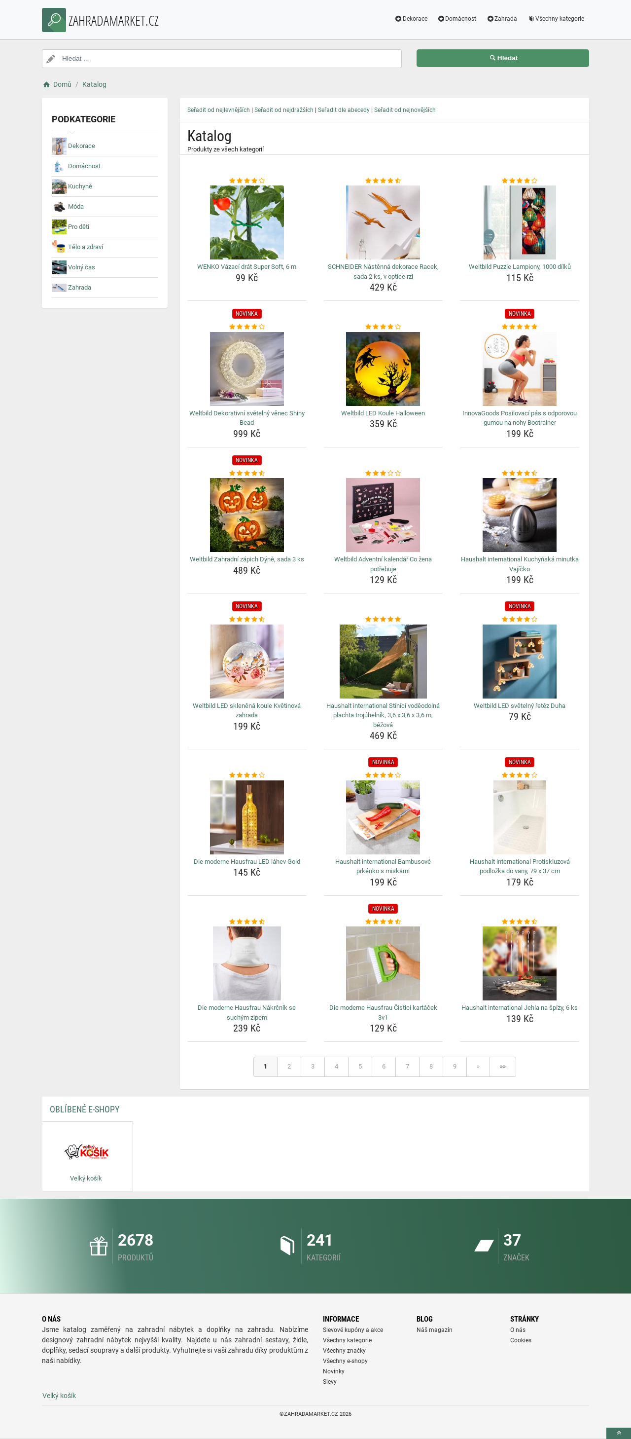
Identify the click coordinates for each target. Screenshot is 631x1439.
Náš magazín (435, 1330)
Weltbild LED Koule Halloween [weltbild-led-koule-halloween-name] (383, 413)
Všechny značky (344, 1350)
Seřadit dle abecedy (344, 110)
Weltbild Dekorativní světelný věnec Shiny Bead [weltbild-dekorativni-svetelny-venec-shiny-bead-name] (247, 418)
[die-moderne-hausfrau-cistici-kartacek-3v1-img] (383, 963)
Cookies (520, 1340)
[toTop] (618, 1433)
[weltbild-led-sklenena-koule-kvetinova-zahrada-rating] (247, 620)
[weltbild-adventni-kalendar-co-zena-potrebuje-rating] (383, 474)
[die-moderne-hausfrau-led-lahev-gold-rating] (247, 775)
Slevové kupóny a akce (353, 1330)
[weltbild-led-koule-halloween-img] (383, 369)
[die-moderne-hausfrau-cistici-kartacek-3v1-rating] (383, 922)
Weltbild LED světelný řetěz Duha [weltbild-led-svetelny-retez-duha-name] (519, 705)
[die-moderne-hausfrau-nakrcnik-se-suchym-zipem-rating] (247, 922)
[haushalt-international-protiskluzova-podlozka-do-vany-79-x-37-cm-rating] (519, 775)
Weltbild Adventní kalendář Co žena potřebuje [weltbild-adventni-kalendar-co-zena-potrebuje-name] (383, 564)
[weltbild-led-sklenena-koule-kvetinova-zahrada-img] (247, 662)
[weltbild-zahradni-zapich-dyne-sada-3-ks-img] (247, 515)
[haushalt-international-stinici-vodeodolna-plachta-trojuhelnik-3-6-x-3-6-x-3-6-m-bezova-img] (383, 662)
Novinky (334, 1371)
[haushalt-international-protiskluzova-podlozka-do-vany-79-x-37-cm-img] (519, 817)
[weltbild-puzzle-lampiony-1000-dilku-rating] (519, 181)
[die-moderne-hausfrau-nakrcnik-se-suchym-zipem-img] (247, 963)
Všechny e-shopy (345, 1361)
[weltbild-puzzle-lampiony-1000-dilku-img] (519, 222)
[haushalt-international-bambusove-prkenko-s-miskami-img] (383, 817)
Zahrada (501, 18)
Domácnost (457, 18)
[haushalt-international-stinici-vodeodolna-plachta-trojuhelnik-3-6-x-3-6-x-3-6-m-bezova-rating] (383, 620)
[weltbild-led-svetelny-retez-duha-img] (519, 662)
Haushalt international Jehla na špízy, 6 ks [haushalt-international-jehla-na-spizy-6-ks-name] (519, 1007)
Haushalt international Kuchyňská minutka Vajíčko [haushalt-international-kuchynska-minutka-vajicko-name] (520, 564)
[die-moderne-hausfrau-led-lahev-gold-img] (247, 817)
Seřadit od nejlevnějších (218, 110)
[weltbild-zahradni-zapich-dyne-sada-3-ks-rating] (247, 474)
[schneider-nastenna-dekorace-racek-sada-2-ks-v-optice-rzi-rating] (383, 181)
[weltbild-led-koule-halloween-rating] (383, 327)
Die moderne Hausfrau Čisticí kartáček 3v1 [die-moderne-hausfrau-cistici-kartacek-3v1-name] (383, 1012)
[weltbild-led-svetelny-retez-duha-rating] (519, 620)
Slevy (330, 1381)
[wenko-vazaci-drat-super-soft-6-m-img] (247, 222)
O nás (518, 1330)
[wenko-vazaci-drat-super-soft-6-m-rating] (247, 181)
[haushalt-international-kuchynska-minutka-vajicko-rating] (519, 474)
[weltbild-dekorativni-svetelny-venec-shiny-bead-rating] (247, 327)
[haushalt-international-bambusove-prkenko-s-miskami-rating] (383, 775)
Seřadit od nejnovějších (405, 110)
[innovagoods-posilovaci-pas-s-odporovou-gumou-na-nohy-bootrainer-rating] (519, 327)
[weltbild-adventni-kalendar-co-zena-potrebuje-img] (383, 515)
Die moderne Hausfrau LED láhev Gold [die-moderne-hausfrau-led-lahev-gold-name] (247, 861)
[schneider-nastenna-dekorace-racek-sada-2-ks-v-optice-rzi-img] (383, 222)
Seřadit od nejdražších (284, 110)
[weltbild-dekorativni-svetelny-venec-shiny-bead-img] (247, 369)
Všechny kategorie (555, 18)
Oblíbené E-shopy (84, 1109)
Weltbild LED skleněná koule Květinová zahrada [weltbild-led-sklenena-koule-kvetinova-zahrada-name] (247, 710)
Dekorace (410, 18)
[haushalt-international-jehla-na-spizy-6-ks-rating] (519, 922)
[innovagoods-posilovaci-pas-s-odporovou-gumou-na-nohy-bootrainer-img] (519, 369)
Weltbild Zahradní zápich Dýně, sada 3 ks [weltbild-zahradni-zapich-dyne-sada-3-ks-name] (247, 559)
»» (503, 1066)
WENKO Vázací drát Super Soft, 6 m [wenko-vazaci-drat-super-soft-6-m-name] (246, 266)
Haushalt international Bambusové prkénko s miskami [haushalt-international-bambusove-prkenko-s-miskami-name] (383, 866)
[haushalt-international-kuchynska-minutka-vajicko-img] (519, 515)
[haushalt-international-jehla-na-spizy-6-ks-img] (519, 963)
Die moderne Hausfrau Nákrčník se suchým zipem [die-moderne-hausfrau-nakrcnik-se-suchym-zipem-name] (247, 1012)
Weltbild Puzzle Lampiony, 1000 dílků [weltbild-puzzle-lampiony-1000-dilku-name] (520, 266)
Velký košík (59, 1396)
